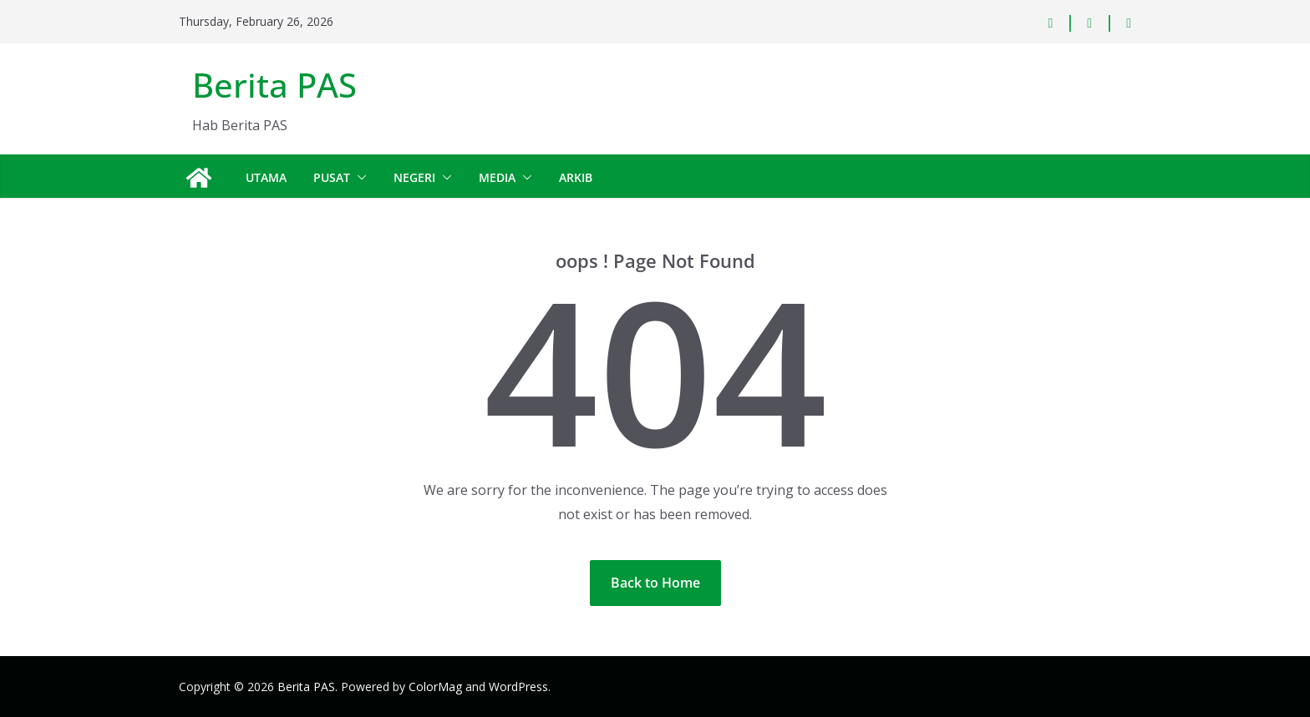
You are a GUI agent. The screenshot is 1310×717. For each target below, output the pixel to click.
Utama (266, 177)
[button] (358, 177)
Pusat (331, 177)
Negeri (414, 177)
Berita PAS (274, 85)
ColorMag (435, 686)
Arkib (575, 177)
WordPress (518, 686)
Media (497, 177)
